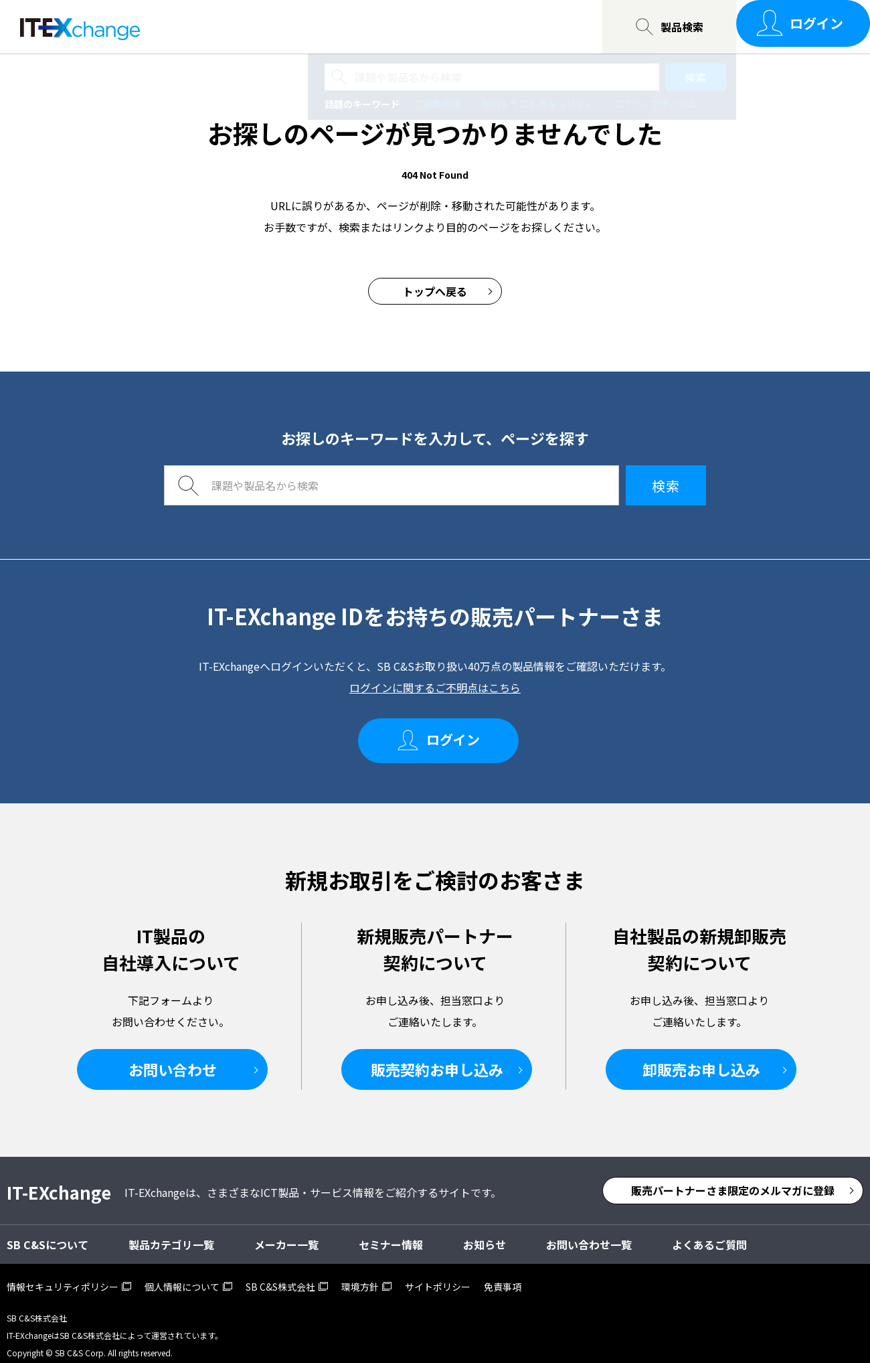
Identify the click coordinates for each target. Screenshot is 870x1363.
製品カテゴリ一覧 (171, 1232)
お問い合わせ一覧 (462, 27)
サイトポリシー (437, 1274)
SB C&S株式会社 (280, 1274)
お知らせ (484, 1232)
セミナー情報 (245, 27)
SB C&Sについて (348, 27)
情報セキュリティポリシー (62, 1274)
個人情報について (182, 1274)
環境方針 (360, 1274)
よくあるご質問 (709, 1232)
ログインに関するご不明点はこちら (435, 687)
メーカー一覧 (286, 1232)
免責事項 (502, 1274)
